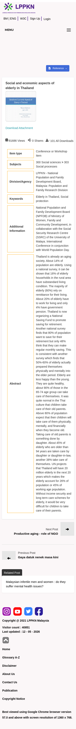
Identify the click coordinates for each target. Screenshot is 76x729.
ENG (13, 18)
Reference (57, 68)
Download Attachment (19, 128)
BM (5, 18)
